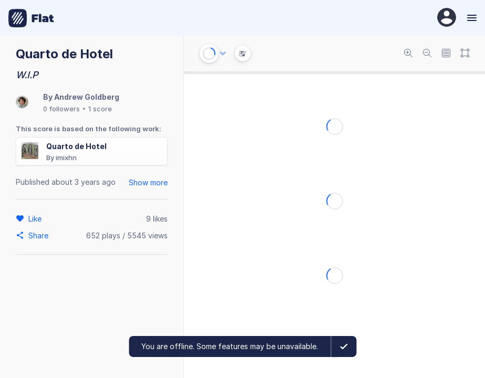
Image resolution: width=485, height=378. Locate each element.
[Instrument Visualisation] (243, 53)
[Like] (36, 218)
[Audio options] (223, 53)
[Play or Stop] (209, 53)
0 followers (61, 108)
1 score (100, 108)
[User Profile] (446, 18)
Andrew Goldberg (86, 96)
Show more (148, 182)
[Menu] (471, 18)
